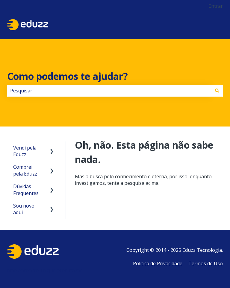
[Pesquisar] (217, 90)
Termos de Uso (205, 263)
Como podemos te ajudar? (67, 76)
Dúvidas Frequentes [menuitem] (26, 189)
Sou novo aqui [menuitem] (23, 209)
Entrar (215, 6)
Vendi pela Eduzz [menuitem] (25, 151)
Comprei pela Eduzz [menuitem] (25, 170)
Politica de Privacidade (157, 263)
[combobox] (109, 90)
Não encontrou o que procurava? (44, 270)
